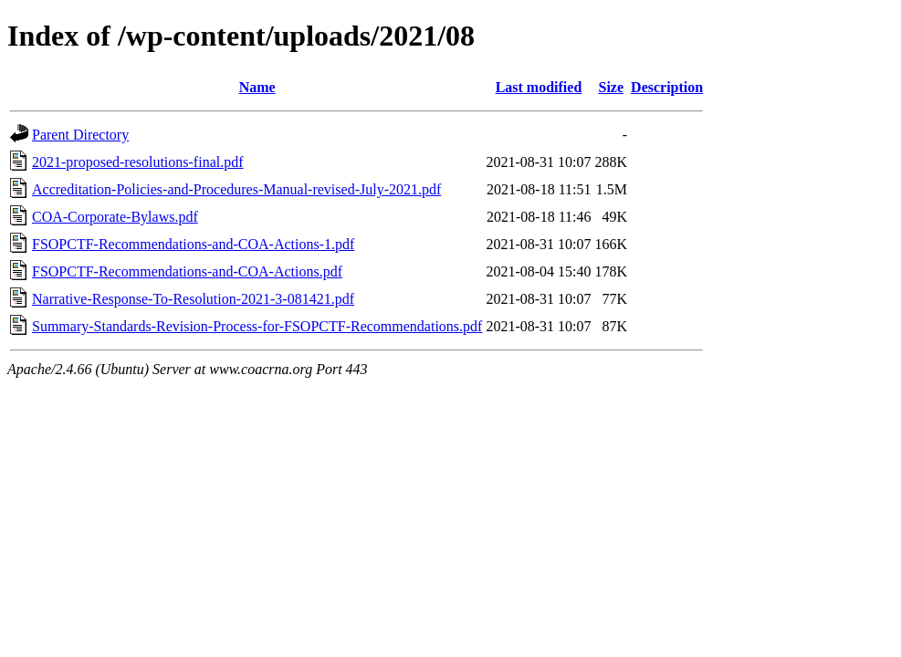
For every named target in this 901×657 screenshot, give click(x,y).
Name (257, 87)
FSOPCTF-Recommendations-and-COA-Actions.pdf (187, 271)
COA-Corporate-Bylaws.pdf (115, 216)
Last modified (539, 87)
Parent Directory (80, 134)
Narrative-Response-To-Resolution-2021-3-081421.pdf (193, 299)
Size (611, 87)
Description (667, 87)
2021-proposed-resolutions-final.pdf (138, 162)
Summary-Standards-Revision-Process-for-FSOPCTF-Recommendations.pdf (257, 326)
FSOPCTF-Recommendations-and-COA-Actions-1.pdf (193, 244)
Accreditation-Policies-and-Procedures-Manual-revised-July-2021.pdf (236, 189)
